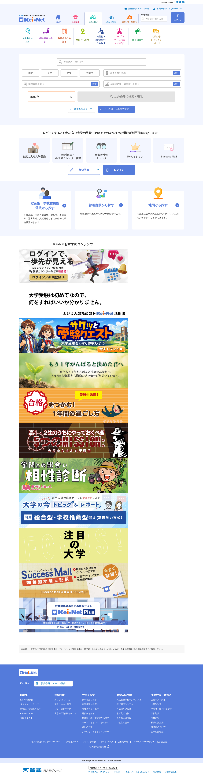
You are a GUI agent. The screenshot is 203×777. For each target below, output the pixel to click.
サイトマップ (107, 742)
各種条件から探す (90, 709)
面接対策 (155, 713)
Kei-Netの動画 (26, 713)
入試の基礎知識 (124, 709)
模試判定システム (125, 704)
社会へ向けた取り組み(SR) (137, 772)
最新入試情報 (123, 713)
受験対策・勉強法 (161, 695)
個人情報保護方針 (97, 746)
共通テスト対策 (158, 700)
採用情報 (157, 772)
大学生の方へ (72, 742)
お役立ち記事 (123, 722)
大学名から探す (89, 700)
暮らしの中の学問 (63, 704)
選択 (176, 73)
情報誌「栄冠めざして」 (31, 709)
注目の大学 (87, 727)
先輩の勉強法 (157, 731)
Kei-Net (24, 683)
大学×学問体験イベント (66, 713)
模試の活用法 (157, 722)
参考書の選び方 (158, 727)
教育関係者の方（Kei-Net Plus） (171, 8)
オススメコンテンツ (29, 704)
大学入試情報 (124, 695)
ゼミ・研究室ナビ (63, 709)
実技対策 (155, 718)
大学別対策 (156, 704)
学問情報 (60, 695)
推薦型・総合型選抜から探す (95, 718)
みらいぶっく (61, 700)
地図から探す (88, 713)
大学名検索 (145, 15)
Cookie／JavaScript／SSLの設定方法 (150, 742)
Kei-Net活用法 (26, 700)
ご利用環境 (123, 742)
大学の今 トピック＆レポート (96, 731)
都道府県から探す (90, 704)
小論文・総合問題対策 (161, 709)
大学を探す (88, 695)
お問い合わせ (89, 742)
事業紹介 (118, 772)
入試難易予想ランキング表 (129, 700)
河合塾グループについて (99, 772)
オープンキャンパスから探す (95, 722)
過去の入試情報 (124, 718)
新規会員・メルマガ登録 (138, 8)
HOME (24, 695)
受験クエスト (26, 718)
